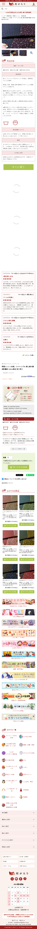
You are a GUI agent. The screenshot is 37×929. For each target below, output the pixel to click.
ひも (24, 760)
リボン (25, 767)
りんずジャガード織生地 (11, 753)
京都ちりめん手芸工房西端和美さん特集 (11, 805)
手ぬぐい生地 (10, 774)
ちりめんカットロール (11, 767)
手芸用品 (26, 790)
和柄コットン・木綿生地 (19, 15)
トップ (3, 15)
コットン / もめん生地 (11, 736)
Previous (5, 37)
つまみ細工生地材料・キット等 (11, 745)
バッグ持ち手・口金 (11, 790)
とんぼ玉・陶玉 (28, 781)
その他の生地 (10, 760)
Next (32, 37)
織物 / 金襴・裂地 (28, 745)
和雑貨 (25, 797)
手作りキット (27, 774)
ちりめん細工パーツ (11, 781)
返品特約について (7, 483)
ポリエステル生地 (28, 753)
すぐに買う (18, 167)
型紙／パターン (11, 797)
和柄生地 (9, 15)
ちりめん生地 (27, 736)
